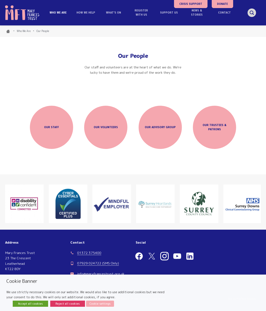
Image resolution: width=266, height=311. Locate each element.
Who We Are (24, 31)
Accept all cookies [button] (30, 303)
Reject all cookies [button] (68, 303)
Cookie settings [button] (100, 303)
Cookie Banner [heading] (22, 281)
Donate (222, 4)
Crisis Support (190, 4)
